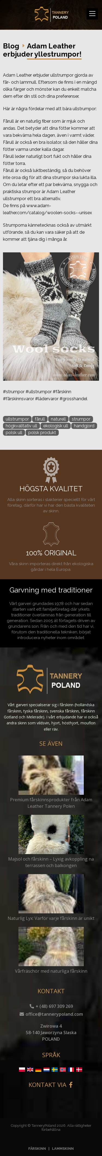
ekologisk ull (55, 425)
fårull (40, 419)
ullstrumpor (17, 419)
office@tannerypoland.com (51, 1014)
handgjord (84, 425)
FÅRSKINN (37, 1149)
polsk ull (14, 432)
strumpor (81, 419)
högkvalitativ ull (21, 425)
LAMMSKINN (63, 1149)
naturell (58, 419)
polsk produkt (42, 432)
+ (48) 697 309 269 (51, 1006)
